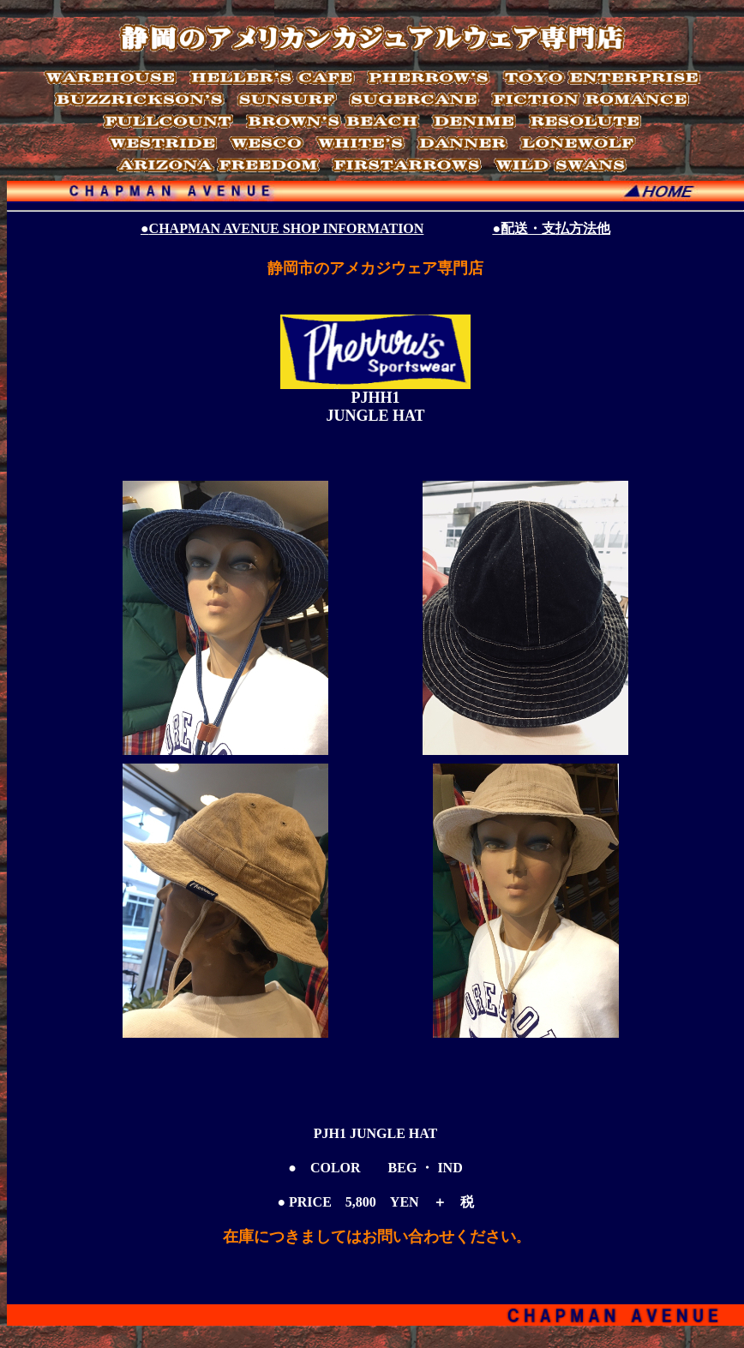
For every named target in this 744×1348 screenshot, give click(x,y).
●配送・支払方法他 (551, 228)
